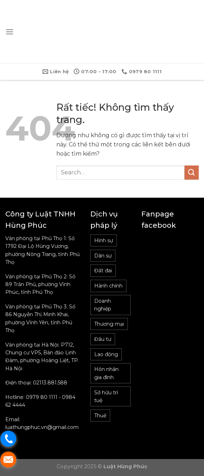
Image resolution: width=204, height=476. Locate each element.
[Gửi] (192, 172)
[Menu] (9, 31)
